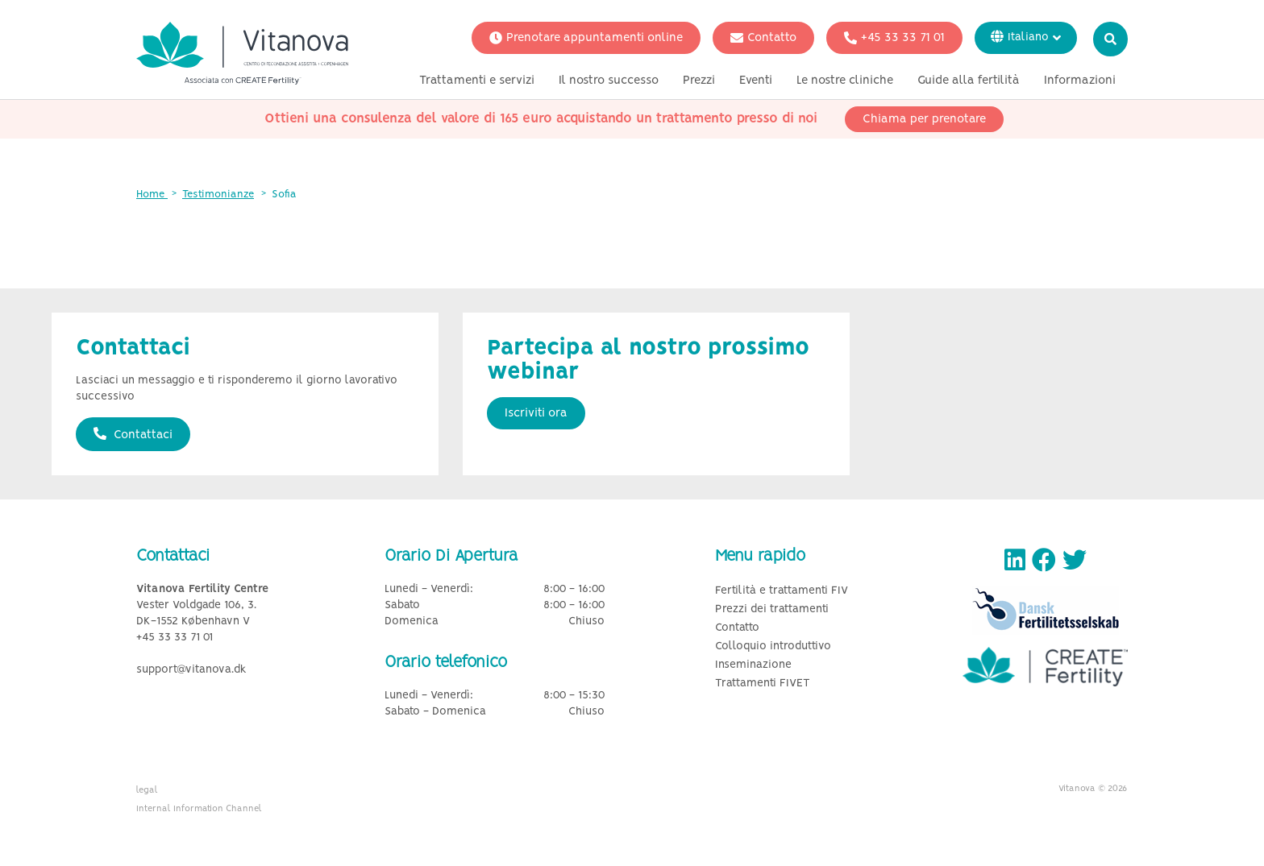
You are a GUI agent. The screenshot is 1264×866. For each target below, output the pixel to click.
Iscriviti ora (536, 413)
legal (147, 790)
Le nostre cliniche (844, 83)
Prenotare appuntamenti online (586, 40)
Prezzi (699, 83)
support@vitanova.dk (191, 670)
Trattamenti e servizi (476, 83)
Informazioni (1080, 83)
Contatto (763, 40)
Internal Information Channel (199, 809)
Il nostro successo (609, 83)
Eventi (755, 83)
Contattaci (133, 434)
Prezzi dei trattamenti (772, 609)
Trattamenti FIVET (762, 683)
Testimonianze (218, 195)
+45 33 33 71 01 (894, 40)
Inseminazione (753, 665)
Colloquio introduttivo (773, 646)
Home (152, 195)
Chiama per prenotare (924, 121)
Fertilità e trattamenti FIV (781, 591)
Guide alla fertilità (968, 83)
